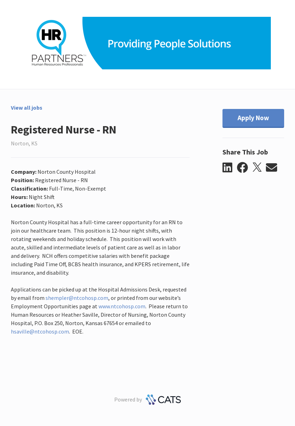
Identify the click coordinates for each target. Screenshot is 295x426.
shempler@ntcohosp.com (77, 297)
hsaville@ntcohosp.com (40, 331)
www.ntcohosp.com (121, 306)
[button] (229, 168)
